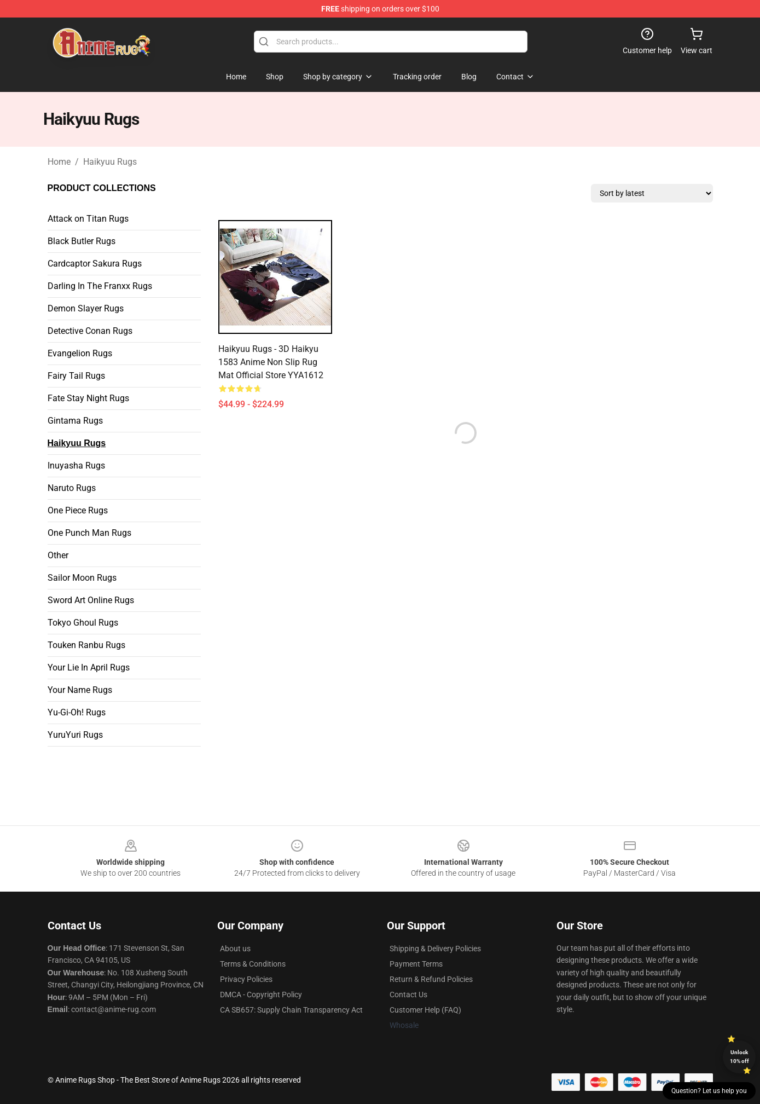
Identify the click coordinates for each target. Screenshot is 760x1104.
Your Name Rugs (80, 690)
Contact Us (408, 994)
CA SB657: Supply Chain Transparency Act (291, 1009)
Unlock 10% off (739, 1056)
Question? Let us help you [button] (709, 1091)
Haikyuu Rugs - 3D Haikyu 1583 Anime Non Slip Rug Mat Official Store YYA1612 (270, 362)
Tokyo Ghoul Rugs (83, 622)
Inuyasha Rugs (76, 465)
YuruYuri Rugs (75, 735)
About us (235, 948)
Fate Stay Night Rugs (88, 398)
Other (58, 555)
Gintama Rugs (75, 420)
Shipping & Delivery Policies (435, 948)
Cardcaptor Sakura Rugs (95, 263)
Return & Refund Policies (431, 979)
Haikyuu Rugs (110, 162)
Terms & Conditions (253, 964)
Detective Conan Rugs (90, 331)
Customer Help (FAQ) (425, 1009)
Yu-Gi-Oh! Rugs (77, 712)
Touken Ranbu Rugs (86, 645)
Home (59, 162)
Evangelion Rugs (80, 353)
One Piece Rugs (78, 510)
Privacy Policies (246, 979)
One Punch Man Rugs (89, 533)
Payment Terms (416, 964)
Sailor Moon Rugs (82, 578)
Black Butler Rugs (81, 241)
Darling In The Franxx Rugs (100, 286)
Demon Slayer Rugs (86, 308)
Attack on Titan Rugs (88, 218)
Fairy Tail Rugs (76, 376)
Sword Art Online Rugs (91, 600)
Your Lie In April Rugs (89, 667)
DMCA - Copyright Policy (261, 994)
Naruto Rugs (72, 488)
